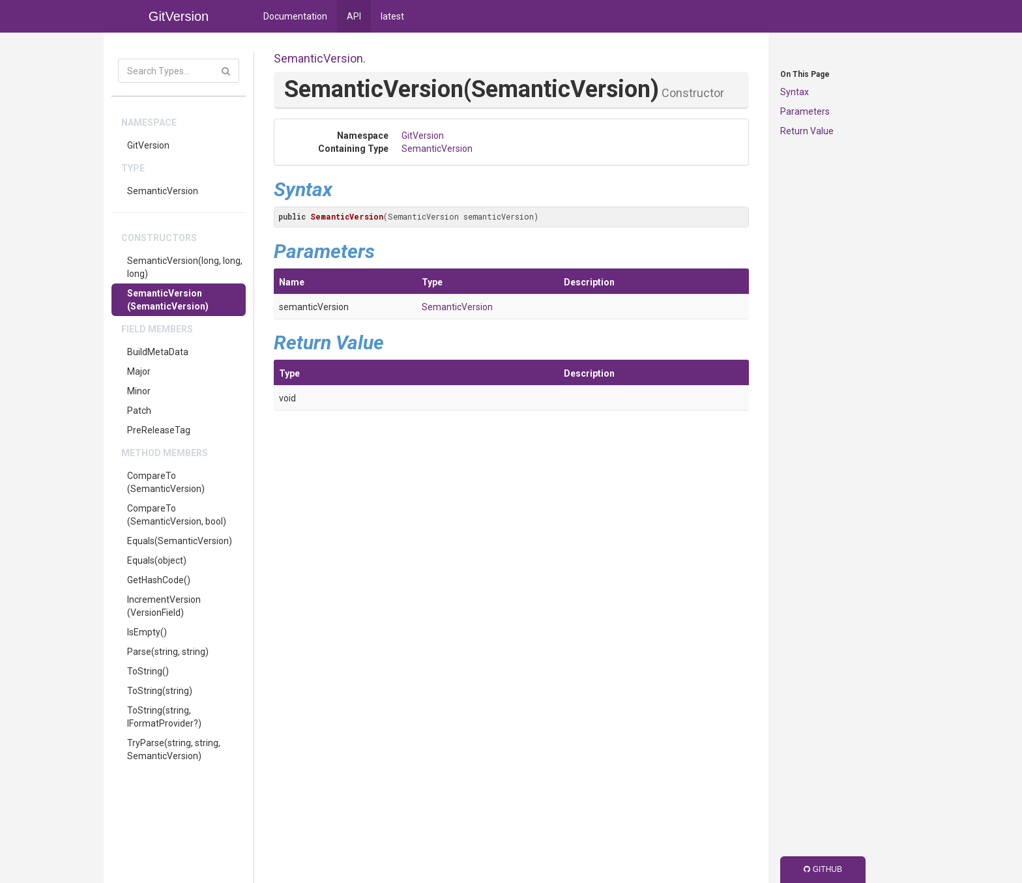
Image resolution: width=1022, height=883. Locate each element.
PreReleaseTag (158, 430)
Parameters (805, 111)
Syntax (794, 92)
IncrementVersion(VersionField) (164, 606)
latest (392, 16)
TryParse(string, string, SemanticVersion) (173, 749)
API (354, 16)
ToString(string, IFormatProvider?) (164, 717)
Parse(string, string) (168, 651)
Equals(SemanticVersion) (179, 541)
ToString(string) (159, 691)
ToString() (148, 671)
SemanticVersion (162, 191)
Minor (139, 391)
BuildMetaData (157, 352)
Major (139, 371)
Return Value (807, 131)
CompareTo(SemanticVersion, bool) (176, 515)
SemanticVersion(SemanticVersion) (168, 299)
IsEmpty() (147, 632)
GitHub (823, 869)
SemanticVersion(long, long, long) (184, 267)
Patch (139, 410)
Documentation (295, 16)
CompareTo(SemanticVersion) (166, 482)
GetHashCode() (158, 580)
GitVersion (148, 145)
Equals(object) (156, 560)
